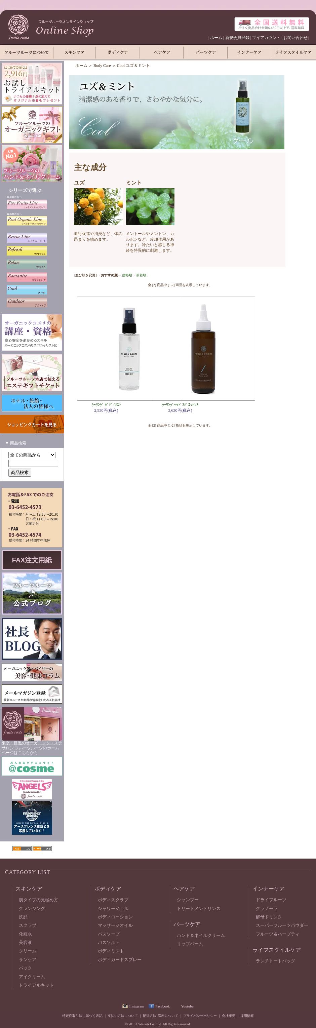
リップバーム (190, 943)
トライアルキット (36, 985)
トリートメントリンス (199, 908)
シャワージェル (113, 908)
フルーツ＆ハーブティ (278, 934)
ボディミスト (111, 950)
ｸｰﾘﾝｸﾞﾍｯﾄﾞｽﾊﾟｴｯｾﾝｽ (180, 404)
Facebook (162, 1006)
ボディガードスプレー (120, 959)
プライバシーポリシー (200, 1016)
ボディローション (115, 916)
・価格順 (125, 275)
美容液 (25, 942)
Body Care (102, 65)
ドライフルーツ (271, 899)
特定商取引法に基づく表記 (82, 1016)
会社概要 (228, 1016)
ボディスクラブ (113, 899)
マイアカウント (266, 37)
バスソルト (109, 942)
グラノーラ (267, 908)
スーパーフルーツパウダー (282, 925)
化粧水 (25, 934)
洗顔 (23, 916)
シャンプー (188, 899)
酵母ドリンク (269, 916)
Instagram (136, 1006)
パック (25, 968)
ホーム (216, 37)
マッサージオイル (115, 925)
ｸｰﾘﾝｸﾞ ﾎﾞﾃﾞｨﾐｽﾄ (106, 404)
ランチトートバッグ (275, 960)
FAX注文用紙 (32, 560)
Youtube (187, 1006)
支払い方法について (123, 1016)
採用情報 (247, 1016)
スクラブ (27, 925)
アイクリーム (32, 976)
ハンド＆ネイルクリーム (201, 935)
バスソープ (109, 934)
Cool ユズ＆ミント (133, 65)
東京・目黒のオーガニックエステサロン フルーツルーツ (32, 745)
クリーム (27, 950)
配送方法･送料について (160, 1016)
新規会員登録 (237, 37)
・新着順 (139, 275)
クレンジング (32, 908)
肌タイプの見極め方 (38, 899)
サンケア (27, 959)
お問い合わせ (295, 37)
